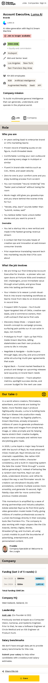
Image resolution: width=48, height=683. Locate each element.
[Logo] (9, 3)
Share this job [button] (10, 671)
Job (15, 118)
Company (30, 118)
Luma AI (36, 14)
